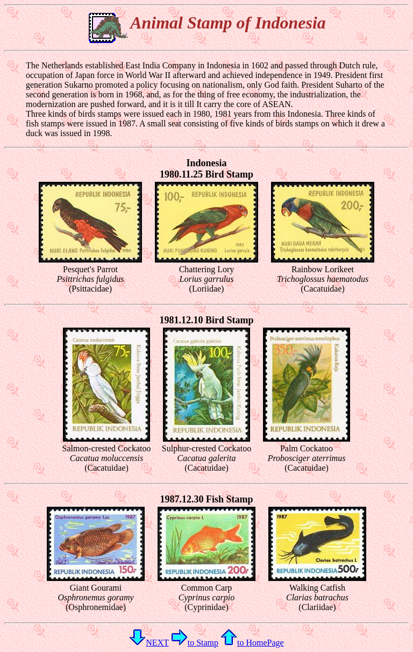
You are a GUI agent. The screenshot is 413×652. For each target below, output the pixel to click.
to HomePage (252, 642)
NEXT (148, 642)
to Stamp (194, 642)
